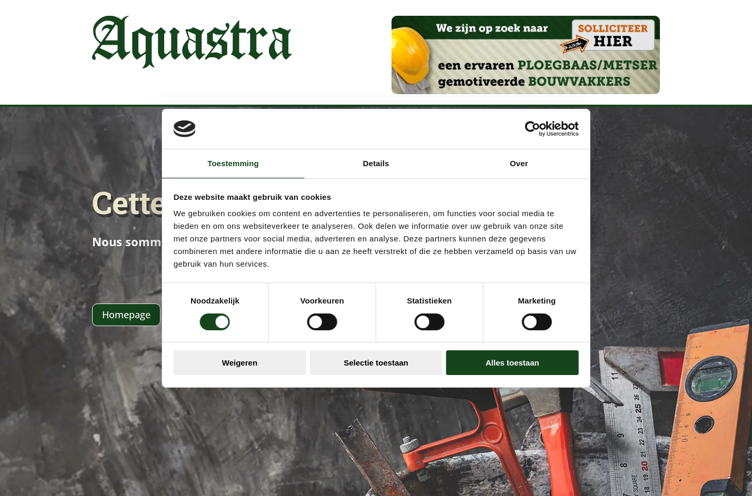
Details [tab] (376, 169)
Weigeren (224, 356)
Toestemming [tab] (218, 169)
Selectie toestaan (376, 356)
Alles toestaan (527, 356)
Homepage (126, 314)
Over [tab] (534, 169)
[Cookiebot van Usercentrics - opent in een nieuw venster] (555, 135)
